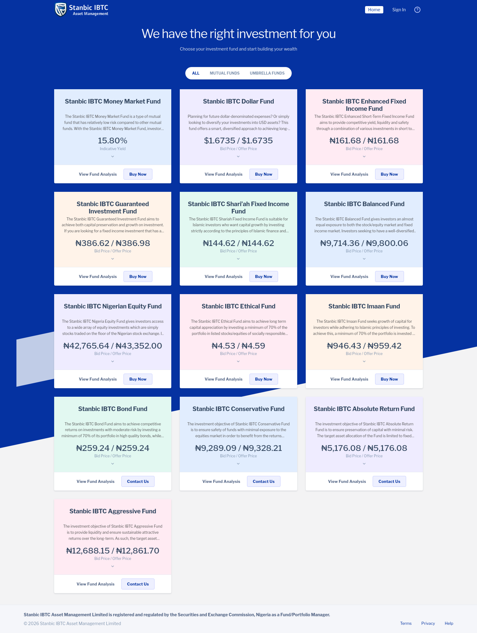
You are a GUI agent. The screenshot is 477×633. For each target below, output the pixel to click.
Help (449, 623)
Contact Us (138, 481)
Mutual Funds (225, 73)
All (195, 73)
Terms (406, 623)
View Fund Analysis (98, 174)
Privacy (428, 623)
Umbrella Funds (267, 73)
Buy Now (138, 174)
